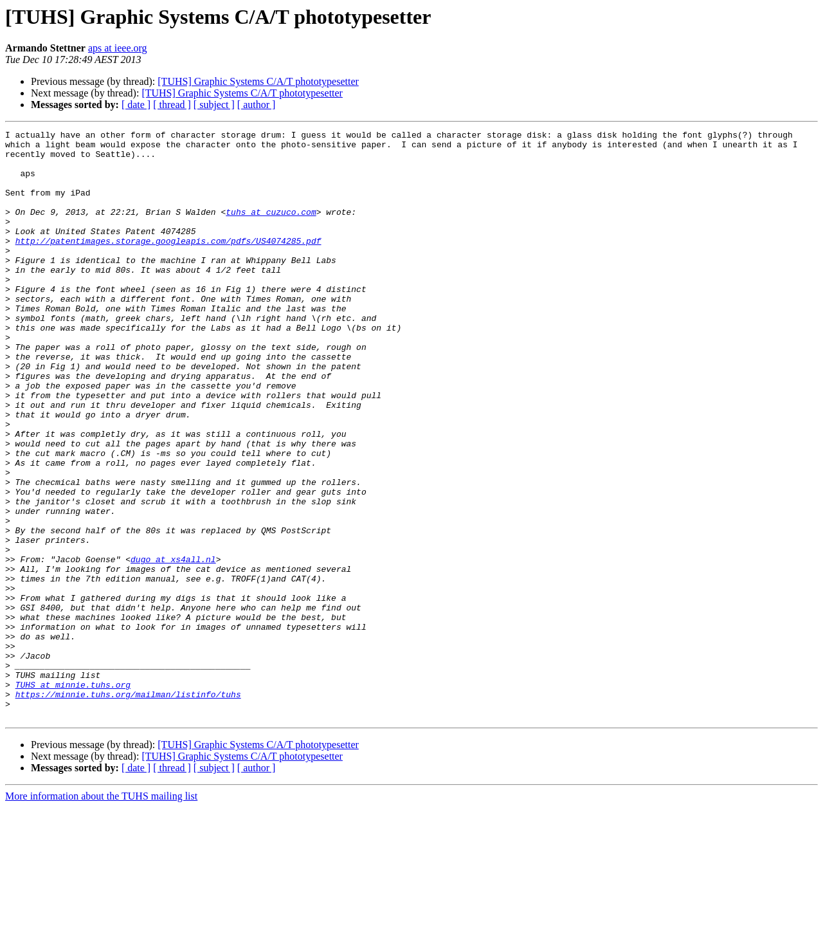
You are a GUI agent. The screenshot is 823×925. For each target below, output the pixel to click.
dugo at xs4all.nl (173, 646)
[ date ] (136, 104)
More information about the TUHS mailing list (101, 913)
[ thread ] (172, 104)
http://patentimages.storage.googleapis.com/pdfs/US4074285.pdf (168, 264)
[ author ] (256, 104)
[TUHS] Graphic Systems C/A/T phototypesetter (258, 81)
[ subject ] (214, 104)
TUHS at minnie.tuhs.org (73, 796)
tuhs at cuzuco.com (271, 229)
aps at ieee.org (117, 47)
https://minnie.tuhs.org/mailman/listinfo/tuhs (128, 808)
